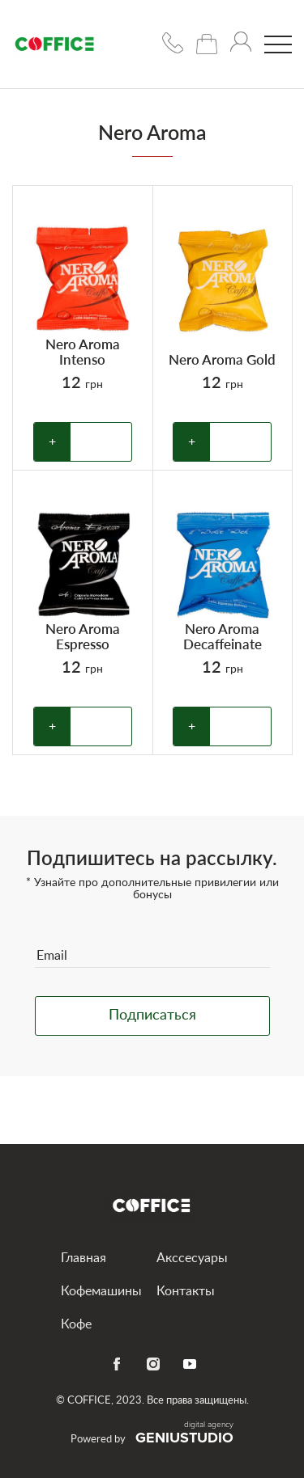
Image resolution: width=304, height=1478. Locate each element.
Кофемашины (101, 1291)
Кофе (76, 1324)
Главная (83, 1258)
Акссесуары (192, 1258)
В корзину (101, 442)
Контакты (185, 1291)
